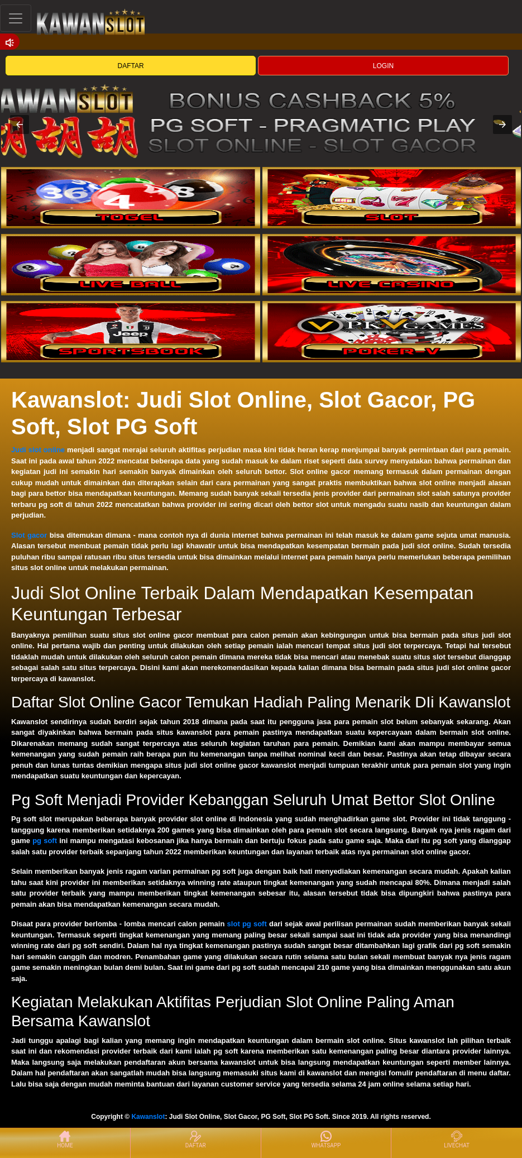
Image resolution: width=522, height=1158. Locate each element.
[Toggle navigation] (15, 18)
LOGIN (383, 66)
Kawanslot (148, 1117)
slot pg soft (247, 924)
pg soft (44, 840)
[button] (19, 124)
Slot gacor (29, 535)
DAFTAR (131, 66)
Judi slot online (38, 450)
